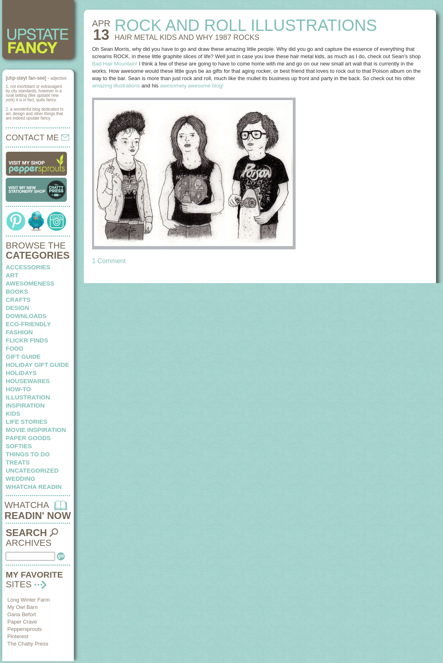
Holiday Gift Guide (37, 364)
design (17, 307)
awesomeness (30, 283)
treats (18, 462)
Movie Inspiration (36, 429)
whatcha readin (33, 486)
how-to (18, 389)
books (17, 291)
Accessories (28, 267)
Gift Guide (23, 356)
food (14, 348)
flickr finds (27, 340)
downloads (26, 315)
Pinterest (17, 636)
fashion (19, 332)
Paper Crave (22, 622)
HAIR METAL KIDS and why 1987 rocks (186, 37)
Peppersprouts (24, 629)
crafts (18, 299)
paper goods (28, 437)
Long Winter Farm (28, 600)
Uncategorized (32, 470)
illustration (28, 397)
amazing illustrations (116, 86)
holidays (21, 372)
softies (19, 446)
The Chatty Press (27, 644)
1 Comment (109, 260)
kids (13, 413)
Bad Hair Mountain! (114, 64)
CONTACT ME (37, 137)
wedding (20, 478)
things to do (28, 454)
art (12, 275)
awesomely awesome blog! (192, 86)
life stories (26, 421)
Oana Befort (21, 614)
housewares (28, 380)
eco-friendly (28, 324)
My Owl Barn (22, 607)
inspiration (25, 405)
